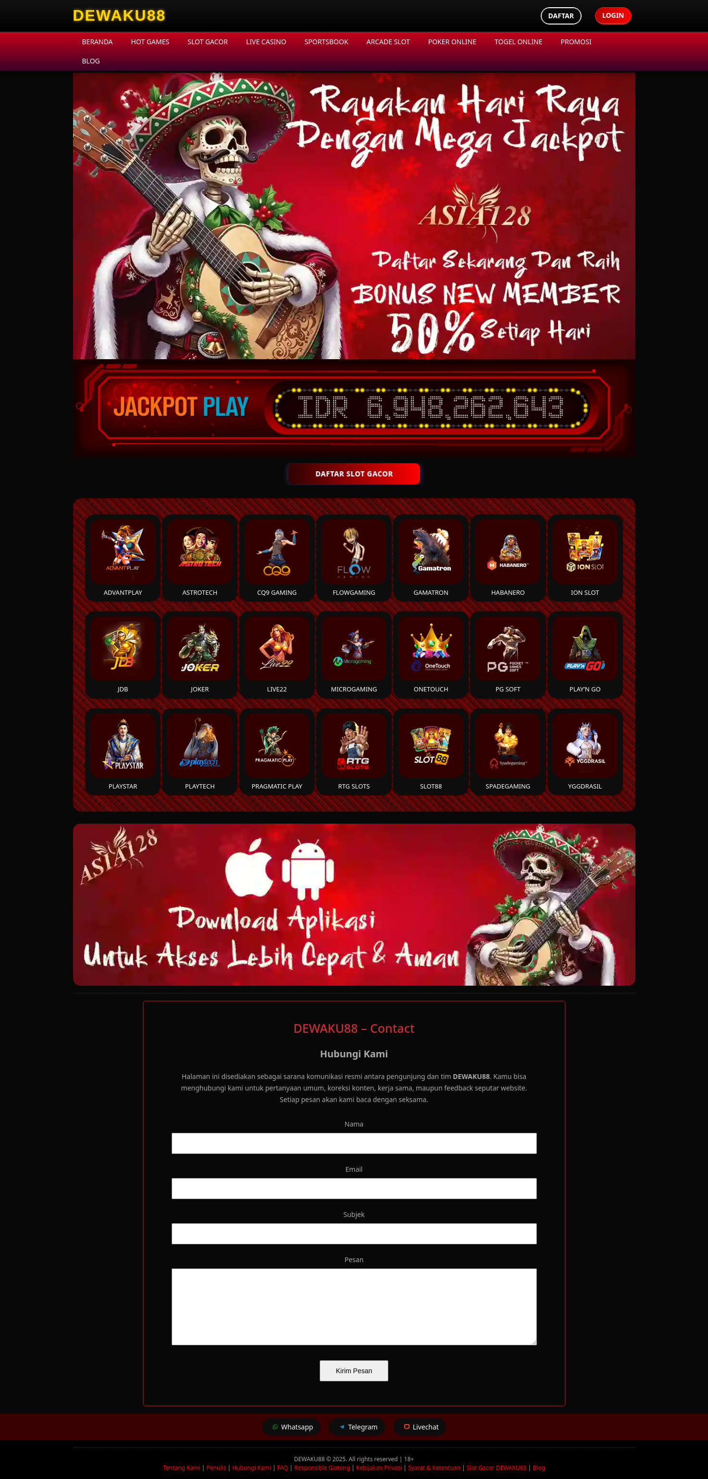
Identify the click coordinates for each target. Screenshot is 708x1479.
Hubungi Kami (251, 1468)
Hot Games (150, 41)
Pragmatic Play (277, 751)
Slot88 (430, 751)
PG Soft (507, 654)
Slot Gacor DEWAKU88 (497, 1468)
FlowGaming (354, 558)
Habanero (507, 558)
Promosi (576, 41)
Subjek (354, 1214)
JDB (122, 654)
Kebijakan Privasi (379, 1468)
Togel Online (518, 41)
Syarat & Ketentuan (434, 1468)
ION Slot (585, 558)
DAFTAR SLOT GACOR (354, 473)
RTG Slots (354, 751)
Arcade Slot (388, 41)
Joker (199, 654)
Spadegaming (507, 751)
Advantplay (122, 558)
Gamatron (430, 558)
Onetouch (430, 654)
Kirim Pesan (354, 1371)
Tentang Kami (181, 1468)
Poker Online (452, 41)
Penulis (216, 1468)
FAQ (282, 1468)
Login (613, 15)
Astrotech (199, 558)
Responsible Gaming (322, 1468)
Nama (354, 1123)
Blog (91, 60)
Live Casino (266, 41)
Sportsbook (326, 41)
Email (354, 1169)
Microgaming (354, 654)
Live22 (277, 654)
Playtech (199, 751)
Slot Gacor (207, 41)
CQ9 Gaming (277, 558)
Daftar (561, 15)
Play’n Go (585, 654)
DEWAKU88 (310, 1459)
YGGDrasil (585, 751)
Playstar (122, 751)
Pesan (354, 1259)
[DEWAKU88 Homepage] (119, 16)
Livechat (420, 1427)
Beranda (97, 41)
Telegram (356, 1427)
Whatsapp (291, 1427)
